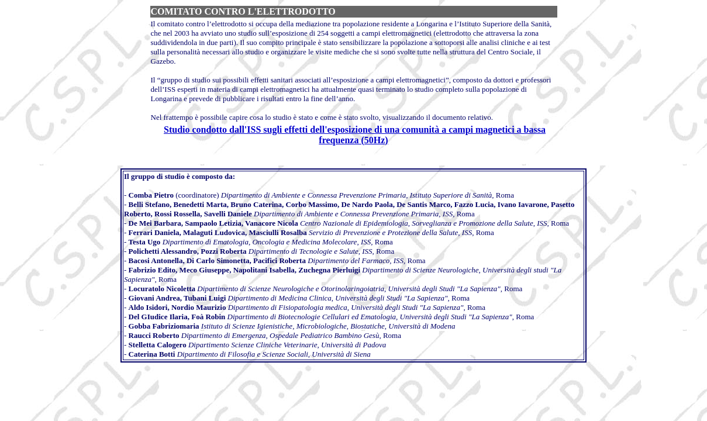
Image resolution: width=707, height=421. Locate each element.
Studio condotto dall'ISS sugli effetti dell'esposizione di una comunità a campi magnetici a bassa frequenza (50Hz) (355, 135)
